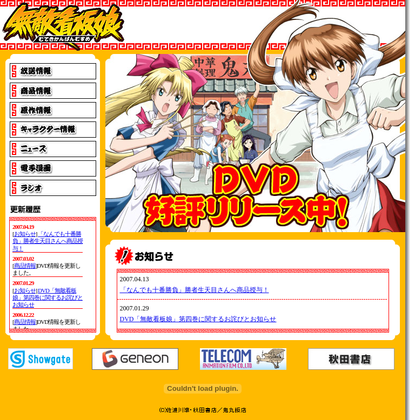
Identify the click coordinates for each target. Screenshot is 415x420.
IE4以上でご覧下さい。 (53, 275)
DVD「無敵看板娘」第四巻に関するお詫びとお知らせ (198, 319)
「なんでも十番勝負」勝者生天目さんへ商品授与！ (194, 290)
